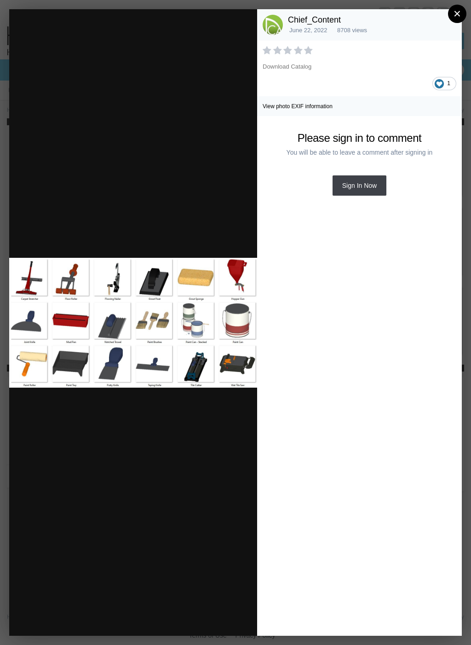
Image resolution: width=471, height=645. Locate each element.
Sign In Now (359, 185)
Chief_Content (314, 19)
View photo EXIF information (298, 106)
